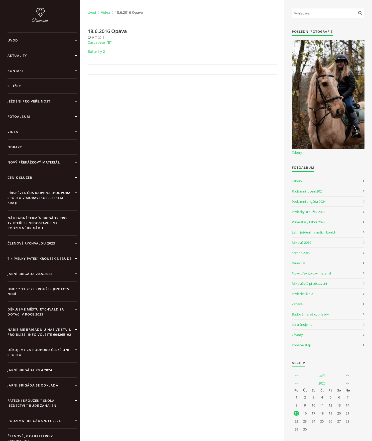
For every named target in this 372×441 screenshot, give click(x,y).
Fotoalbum (19, 116)
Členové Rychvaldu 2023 (31, 243)
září (322, 375)
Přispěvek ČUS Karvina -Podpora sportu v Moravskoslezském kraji (39, 197)
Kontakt (16, 70)
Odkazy (15, 147)
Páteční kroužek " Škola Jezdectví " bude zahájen (32, 403)
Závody (297, 334)
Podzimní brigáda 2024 (309, 201)
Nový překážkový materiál (34, 162)
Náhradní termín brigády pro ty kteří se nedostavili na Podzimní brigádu (37, 223)
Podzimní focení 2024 (307, 191)
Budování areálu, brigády (310, 314)
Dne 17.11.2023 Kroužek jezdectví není (39, 291)
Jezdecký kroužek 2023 (308, 212)
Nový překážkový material (311, 273)
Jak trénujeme (302, 324)
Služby (14, 86)
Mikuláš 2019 (301, 242)
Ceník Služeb (20, 177)
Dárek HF (299, 263)
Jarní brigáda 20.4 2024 (30, 370)
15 (296, 413)
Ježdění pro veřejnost (29, 101)
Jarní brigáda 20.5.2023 (30, 274)
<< (296, 375)
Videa (13, 132)
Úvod (13, 40)
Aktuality (17, 55)
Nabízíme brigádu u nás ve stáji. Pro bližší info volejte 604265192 (39, 332)
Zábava (297, 304)
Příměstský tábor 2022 (308, 222)
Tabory (297, 152)
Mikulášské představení (309, 283)
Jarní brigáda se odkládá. (34, 385)
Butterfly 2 (96, 51)
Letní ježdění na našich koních (314, 232)
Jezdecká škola (302, 294)
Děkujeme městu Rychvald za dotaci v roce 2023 (36, 311)
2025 (321, 383)
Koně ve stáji (301, 345)
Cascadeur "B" (100, 42)
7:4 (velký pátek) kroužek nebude (40, 258)
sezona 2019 (301, 252)
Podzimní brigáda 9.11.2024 (34, 420)
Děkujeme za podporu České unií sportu (39, 352)
